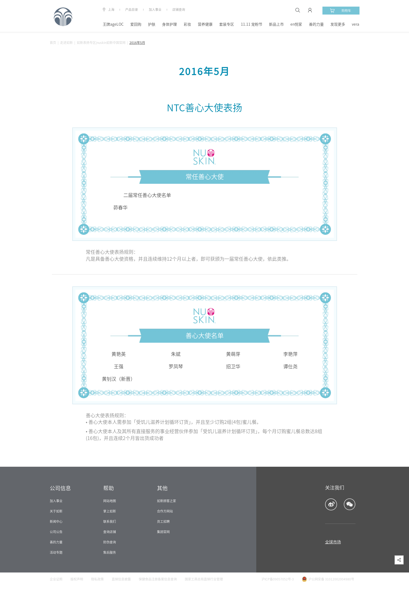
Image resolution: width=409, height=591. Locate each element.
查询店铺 (109, 531)
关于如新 (56, 511)
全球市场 (333, 542)
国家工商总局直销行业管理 (204, 579)
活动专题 (56, 552)
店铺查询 (178, 9)
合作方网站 (165, 511)
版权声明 (76, 579)
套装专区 (226, 24)
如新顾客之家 (166, 500)
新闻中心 (56, 521)
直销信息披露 (121, 579)
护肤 (151, 24)
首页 (53, 42)
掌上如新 (109, 511)
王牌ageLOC (113, 24)
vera (355, 24)
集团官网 (163, 531)
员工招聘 (163, 521)
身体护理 (169, 24)
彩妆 (187, 24)
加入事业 (155, 9)
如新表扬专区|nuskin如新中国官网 (101, 42)
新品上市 (276, 24)
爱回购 (135, 24)
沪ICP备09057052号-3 (278, 579)
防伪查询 (109, 542)
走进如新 (66, 42)
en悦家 (296, 24)
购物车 (340, 10)
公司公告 (56, 531)
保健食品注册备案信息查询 (158, 579)
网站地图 (109, 500)
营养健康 (205, 24)
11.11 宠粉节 (251, 24)
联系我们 (109, 521)
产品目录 (131, 9)
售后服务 (109, 552)
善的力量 (316, 24)
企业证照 (56, 579)
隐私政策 (97, 579)
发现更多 (337, 24)
